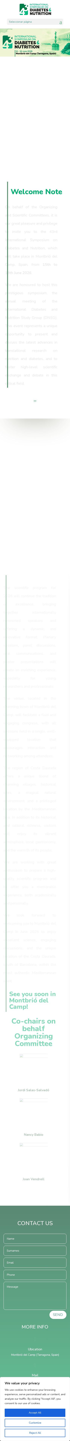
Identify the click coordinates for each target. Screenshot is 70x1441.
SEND (58, 1314)
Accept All (35, 1412)
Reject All (35, 1433)
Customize (35, 1423)
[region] (35, 1409)
